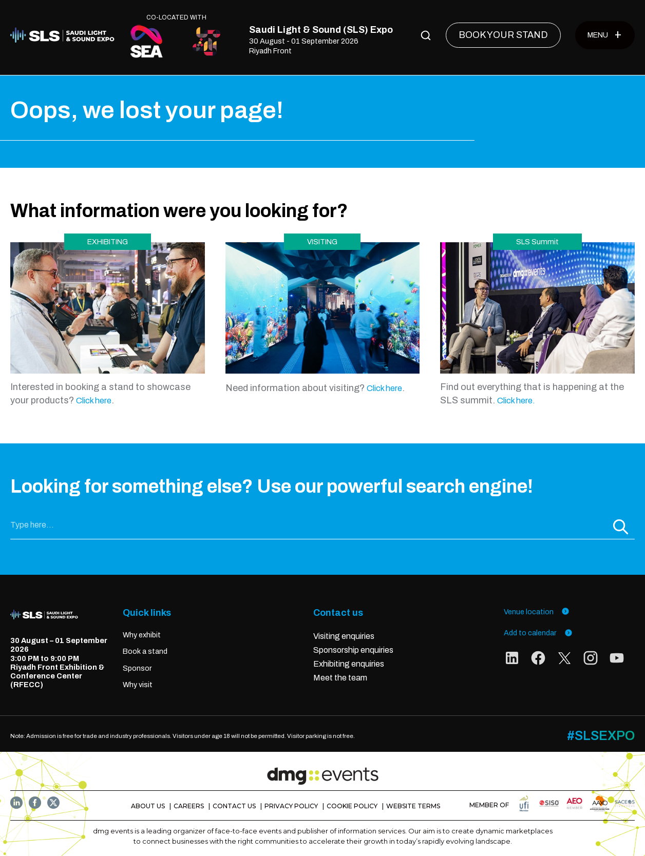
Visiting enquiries (343, 635)
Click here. (516, 400)
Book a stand (145, 651)
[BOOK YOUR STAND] (503, 35)
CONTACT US (234, 805)
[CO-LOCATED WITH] (147, 41)
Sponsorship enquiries (353, 649)
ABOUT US (148, 805)
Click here (93, 400)
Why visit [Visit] (138, 684)
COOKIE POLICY (352, 805)
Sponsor (137, 668)
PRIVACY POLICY (291, 805)
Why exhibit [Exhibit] (142, 634)
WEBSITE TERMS (413, 805)
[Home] (65, 35)
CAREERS (189, 805)
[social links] (512, 659)
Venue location (537, 611)
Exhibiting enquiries (349, 663)
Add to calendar (538, 632)
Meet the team (340, 677)
